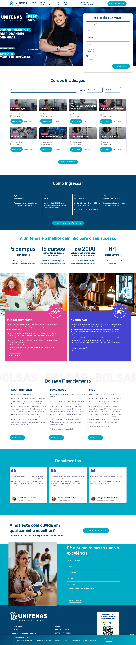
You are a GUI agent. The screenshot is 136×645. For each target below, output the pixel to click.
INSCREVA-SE (121, 66)
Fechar (119, 639)
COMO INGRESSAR (45, 3)
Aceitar (109, 639)
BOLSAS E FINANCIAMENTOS (89, 3)
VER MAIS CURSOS (68, 161)
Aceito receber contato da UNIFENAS (92, 58)
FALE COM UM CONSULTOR (96, 531)
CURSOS (34, 3)
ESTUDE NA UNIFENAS (63, 3)
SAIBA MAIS (28, 121)
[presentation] (115, 59)
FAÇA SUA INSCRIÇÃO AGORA (68, 223)
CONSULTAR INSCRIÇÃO (117, 3)
